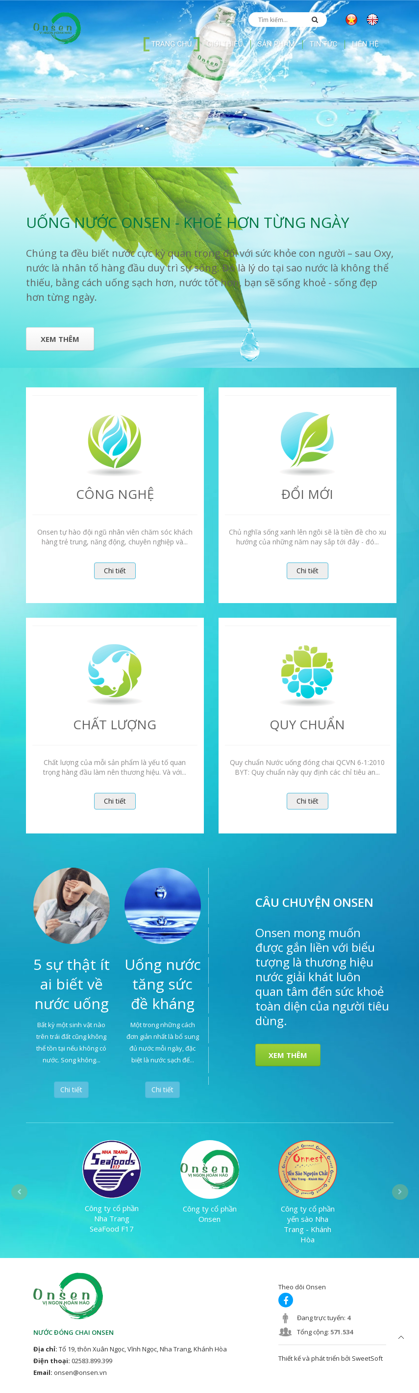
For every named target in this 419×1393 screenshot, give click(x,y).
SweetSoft (367, 1358)
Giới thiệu (224, 44)
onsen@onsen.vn (80, 1372)
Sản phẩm (276, 44)
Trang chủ (171, 44)
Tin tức (323, 44)
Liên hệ (365, 44)
